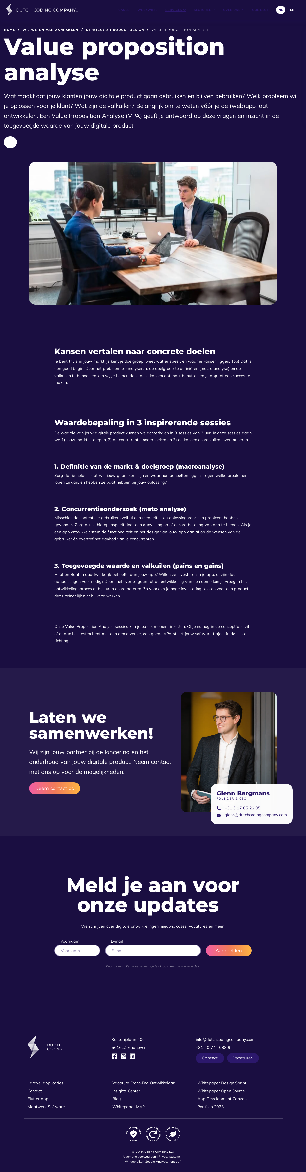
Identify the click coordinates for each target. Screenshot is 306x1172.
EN (292, 10)
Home (9, 30)
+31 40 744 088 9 (213, 1047)
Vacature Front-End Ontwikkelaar (143, 1082)
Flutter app (38, 1098)
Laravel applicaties (45, 1082)
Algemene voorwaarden (139, 1156)
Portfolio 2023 (211, 1106)
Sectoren (204, 10)
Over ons (234, 10)
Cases (124, 10)
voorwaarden (190, 966)
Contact (260, 10)
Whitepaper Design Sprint (222, 1082)
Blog (116, 1098)
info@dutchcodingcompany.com (225, 1039)
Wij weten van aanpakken (51, 30)
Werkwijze (148, 10)
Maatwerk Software (46, 1106)
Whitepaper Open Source (221, 1090)
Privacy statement (171, 1156)
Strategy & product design (115, 30)
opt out (175, 1161)
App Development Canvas (222, 1098)
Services (175, 10)
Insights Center (126, 1090)
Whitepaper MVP (128, 1106)
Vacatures (243, 1058)
